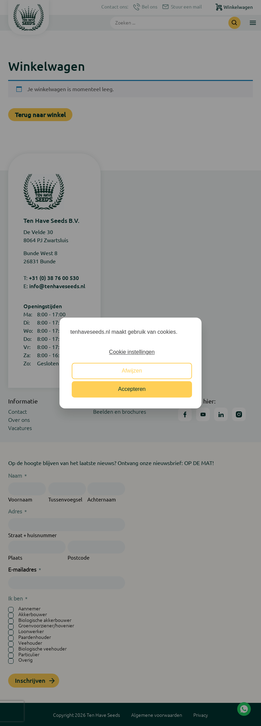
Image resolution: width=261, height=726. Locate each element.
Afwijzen (132, 371)
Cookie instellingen (132, 352)
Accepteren (132, 389)
